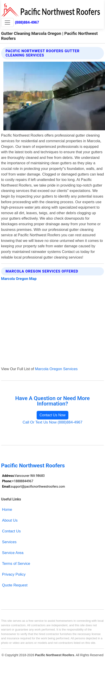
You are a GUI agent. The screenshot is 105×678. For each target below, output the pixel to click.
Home (7, 509)
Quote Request (14, 585)
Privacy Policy (14, 574)
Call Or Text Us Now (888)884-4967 (52, 422)
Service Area (12, 553)
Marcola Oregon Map (19, 278)
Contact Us (11, 531)
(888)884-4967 (27, 22)
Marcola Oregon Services (56, 369)
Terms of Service (16, 563)
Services (9, 542)
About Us (10, 520)
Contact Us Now (53, 415)
